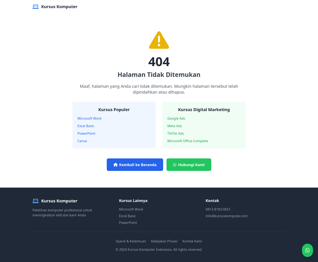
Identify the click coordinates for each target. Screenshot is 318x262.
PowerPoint (86, 133)
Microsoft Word (89, 118)
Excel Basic (85, 126)
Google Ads (176, 118)
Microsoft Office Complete (187, 141)
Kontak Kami (192, 241)
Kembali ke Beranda (135, 164)
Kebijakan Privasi (164, 241)
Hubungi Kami (189, 164)
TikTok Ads (175, 133)
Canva (82, 141)
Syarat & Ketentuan (131, 241)
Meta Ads (174, 126)
